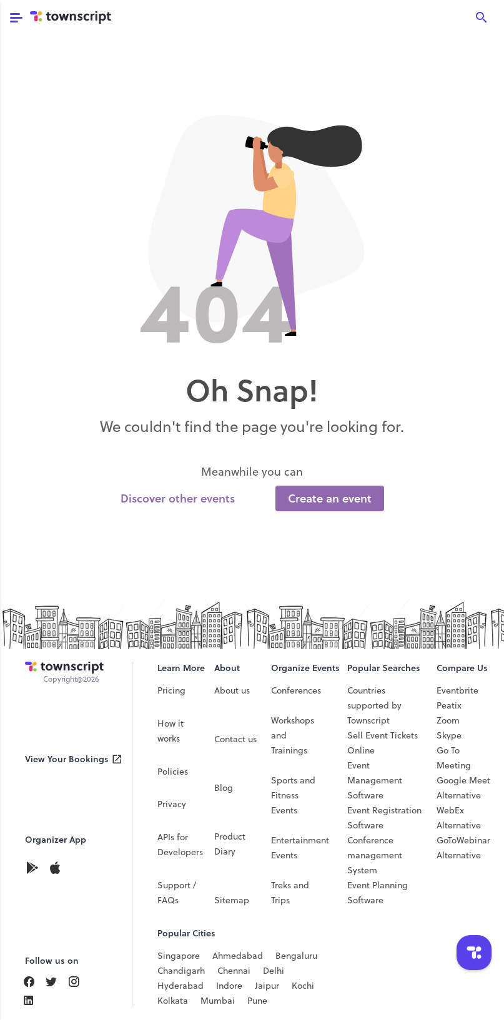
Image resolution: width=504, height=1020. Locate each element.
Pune (257, 1000)
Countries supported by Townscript (374, 705)
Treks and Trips (290, 892)
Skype (449, 735)
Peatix (449, 705)
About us (232, 690)
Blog (223, 788)
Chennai (233, 970)
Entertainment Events (300, 847)
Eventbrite (457, 690)
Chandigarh (181, 970)
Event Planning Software (377, 892)
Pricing (171, 690)
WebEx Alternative (459, 817)
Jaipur (267, 985)
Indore (229, 985)
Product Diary (229, 844)
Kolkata (172, 1000)
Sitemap (231, 900)
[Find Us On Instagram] (78, 982)
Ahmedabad (237, 955)
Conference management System (374, 855)
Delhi (273, 970)
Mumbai (217, 1000)
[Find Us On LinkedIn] (56, 982)
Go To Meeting (454, 758)
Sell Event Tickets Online (382, 743)
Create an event (330, 498)
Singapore (178, 955)
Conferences (296, 690)
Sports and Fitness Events (293, 795)
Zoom (448, 720)
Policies (172, 771)
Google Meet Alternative (463, 788)
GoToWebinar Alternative (463, 847)
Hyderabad (180, 985)
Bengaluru (296, 955)
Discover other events (178, 498)
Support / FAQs (176, 892)
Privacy (171, 804)
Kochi (303, 985)
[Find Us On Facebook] (33, 982)
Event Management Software (374, 780)
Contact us (235, 739)
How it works (170, 731)
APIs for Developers (180, 844)
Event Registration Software (384, 817)
